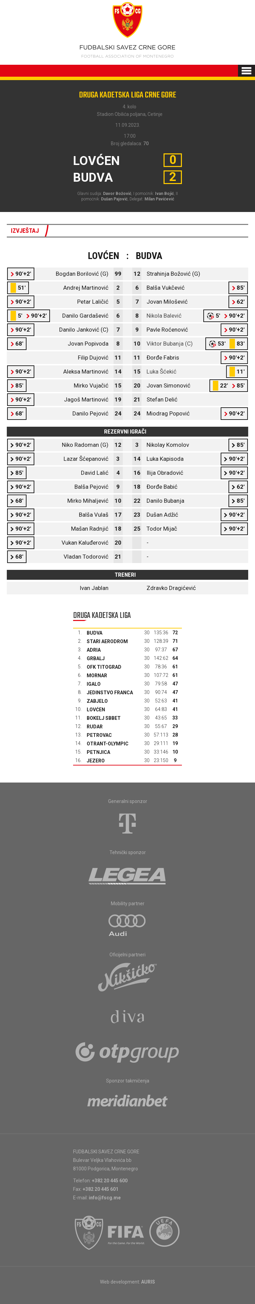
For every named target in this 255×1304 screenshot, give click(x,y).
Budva (94, 633)
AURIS (148, 1282)
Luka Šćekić (161, 371)
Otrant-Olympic (108, 743)
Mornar (97, 675)
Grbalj (96, 658)
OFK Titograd (104, 667)
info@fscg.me (105, 1197)
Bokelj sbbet (104, 718)
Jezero (96, 760)
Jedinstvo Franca (110, 692)
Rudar (95, 726)
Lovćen (96, 709)
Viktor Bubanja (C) (170, 343)
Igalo (94, 684)
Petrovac (99, 735)
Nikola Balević (164, 315)
